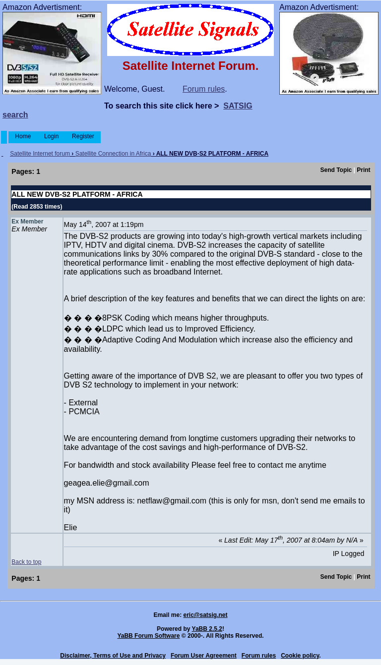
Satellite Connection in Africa (113, 153)
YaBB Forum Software (148, 635)
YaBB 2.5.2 (207, 628)
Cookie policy (300, 655)
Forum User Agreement (204, 655)
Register (83, 136)
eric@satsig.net (205, 614)
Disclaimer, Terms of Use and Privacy (113, 655)
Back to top (26, 561)
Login (51, 136)
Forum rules (204, 89)
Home (23, 136)
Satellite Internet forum (40, 153)
